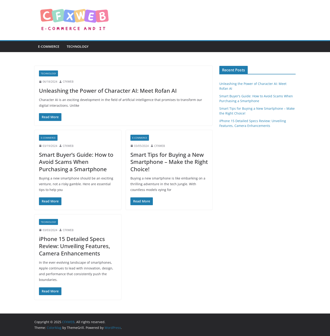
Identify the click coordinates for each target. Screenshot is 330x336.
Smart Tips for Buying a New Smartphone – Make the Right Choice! (169, 162)
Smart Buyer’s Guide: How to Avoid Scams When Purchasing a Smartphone (76, 162)
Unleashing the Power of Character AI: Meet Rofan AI (108, 90)
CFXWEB (68, 82)
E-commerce (48, 46)
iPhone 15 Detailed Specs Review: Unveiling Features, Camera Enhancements (74, 246)
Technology (77, 46)
